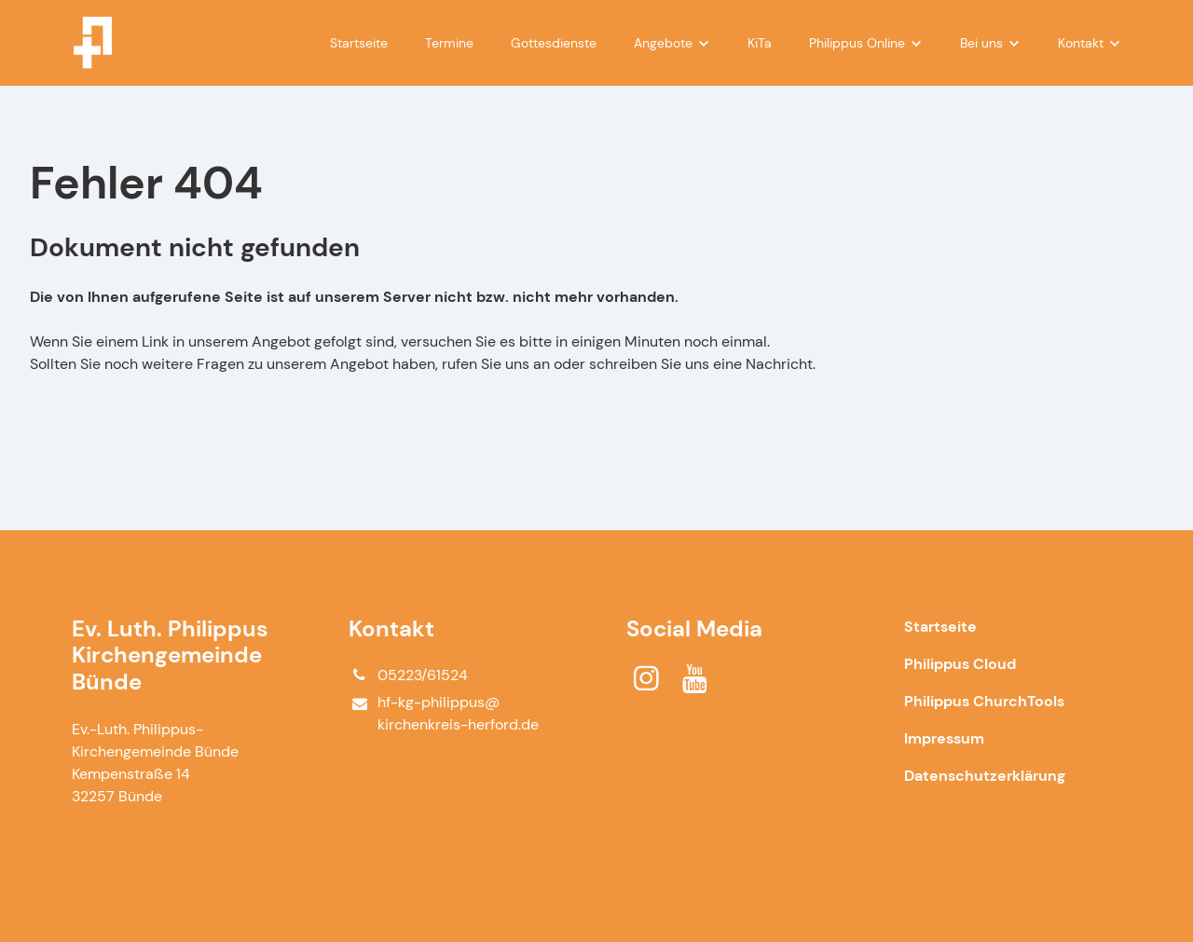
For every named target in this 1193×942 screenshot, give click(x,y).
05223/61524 (408, 675)
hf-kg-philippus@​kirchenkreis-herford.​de (443, 714)
